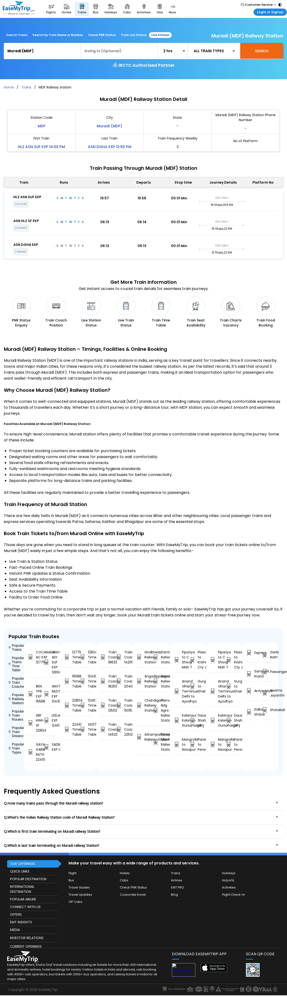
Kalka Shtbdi (252, 712)
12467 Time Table (86, 705)
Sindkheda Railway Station (143, 657)
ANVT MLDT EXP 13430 (50, 694)
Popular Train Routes (16, 715)
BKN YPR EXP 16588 (34, 694)
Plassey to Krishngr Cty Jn (195, 660)
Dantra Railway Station (159, 657)
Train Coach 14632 (106, 729)
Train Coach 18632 (106, 657)
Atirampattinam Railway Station (143, 737)
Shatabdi (268, 710)
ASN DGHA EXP (25, 244)
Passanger (268, 672)
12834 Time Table (86, 657)
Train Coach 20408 (122, 681)
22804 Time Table (70, 705)
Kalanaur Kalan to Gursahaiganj (180, 720)
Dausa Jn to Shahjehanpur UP (195, 720)
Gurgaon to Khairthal (195, 686)
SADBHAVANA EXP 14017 (50, 747)
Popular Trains (16, 647)
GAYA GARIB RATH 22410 (34, 752)
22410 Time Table (70, 729)
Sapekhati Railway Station (159, 681)
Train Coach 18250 (106, 681)
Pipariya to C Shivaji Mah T (180, 660)
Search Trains (16, 35)
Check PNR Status (102, 35)
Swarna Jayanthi (268, 693)
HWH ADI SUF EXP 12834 (50, 662)
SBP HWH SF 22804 (34, 723)
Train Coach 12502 (106, 705)
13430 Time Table (86, 681)
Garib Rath (268, 655)
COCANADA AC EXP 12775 (34, 657)
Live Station (160, 35)
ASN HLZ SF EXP (26, 220)
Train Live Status (133, 35)
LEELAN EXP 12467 (50, 720)
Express (252, 653)
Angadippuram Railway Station (143, 681)
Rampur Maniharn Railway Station (159, 742)
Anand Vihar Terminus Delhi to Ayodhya (180, 691)
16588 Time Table (70, 681)
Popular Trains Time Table (16, 664)
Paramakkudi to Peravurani (195, 744)
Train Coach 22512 (122, 729)
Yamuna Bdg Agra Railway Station (159, 710)
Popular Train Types (16, 748)
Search (262, 50)
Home (9, 87)
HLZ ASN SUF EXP (27, 197)
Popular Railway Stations (16, 699)
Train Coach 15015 (122, 705)
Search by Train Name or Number (57, 35)
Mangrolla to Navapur (180, 744)
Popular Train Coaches (16, 682)
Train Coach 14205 (122, 657)
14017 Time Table (86, 729)
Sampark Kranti (252, 674)
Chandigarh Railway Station (143, 705)
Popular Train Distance (16, 732)
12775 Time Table (70, 657)
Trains (26, 87)
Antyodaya (252, 691)
